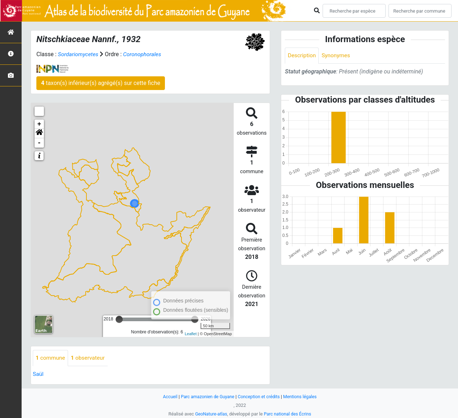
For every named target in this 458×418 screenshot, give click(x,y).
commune (51, 358)
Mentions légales (302, 396)
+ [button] (39, 124)
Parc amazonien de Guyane (206, 396)
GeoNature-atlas (210, 414)
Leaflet (191, 334)
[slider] (119, 319)
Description (302, 55)
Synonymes (337, 55)
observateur (89, 358)
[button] (39, 133)
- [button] (39, 143)
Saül (38, 374)
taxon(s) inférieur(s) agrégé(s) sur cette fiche (100, 83)
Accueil (167, 396)
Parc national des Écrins (288, 414)
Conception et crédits (259, 396)
